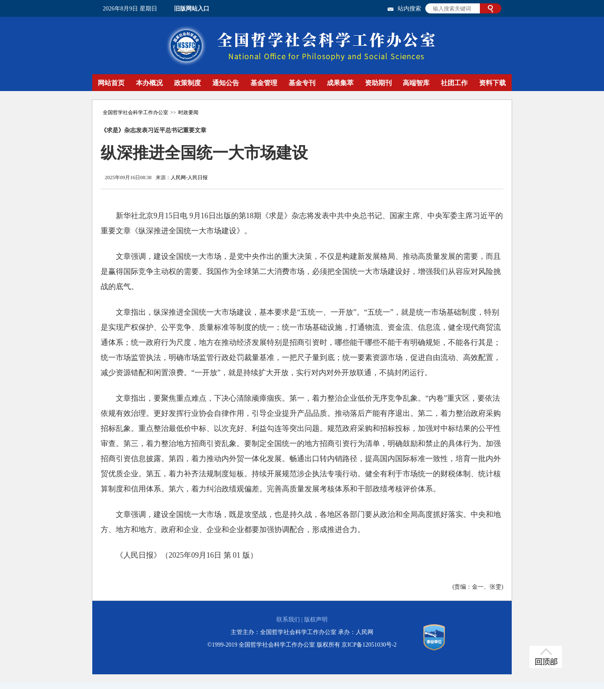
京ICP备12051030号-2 (368, 645)
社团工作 (454, 82)
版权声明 (316, 619)
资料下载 (492, 82)
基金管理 (263, 82)
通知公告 (225, 82)
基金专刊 (302, 82)
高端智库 (416, 82)
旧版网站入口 (191, 8)
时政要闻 (188, 112)
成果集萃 (340, 82)
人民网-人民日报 (189, 177)
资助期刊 (378, 82)
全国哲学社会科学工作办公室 (135, 112)
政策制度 (187, 82)
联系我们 (288, 619)
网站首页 (111, 82)
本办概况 (149, 82)
